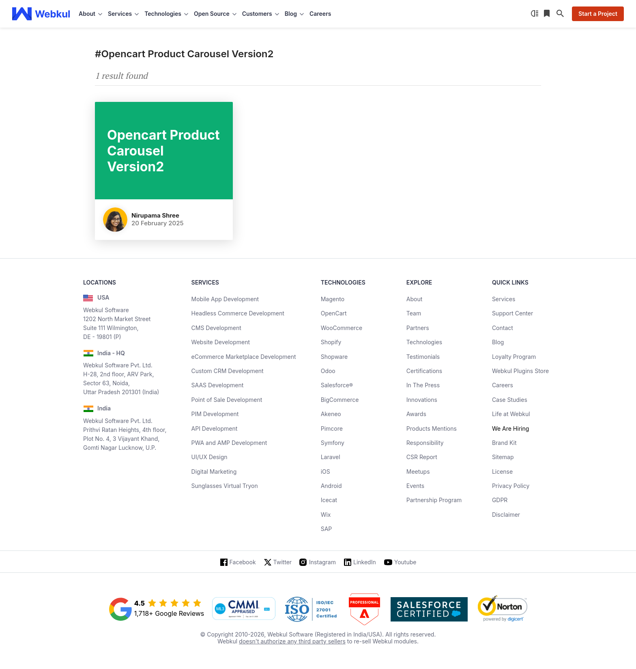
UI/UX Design (209, 456)
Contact (502, 327)
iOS (325, 471)
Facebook (243, 562)
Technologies (424, 342)
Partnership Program (434, 499)
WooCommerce (341, 327)
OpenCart (334, 313)
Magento (332, 299)
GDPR (500, 499)
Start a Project (597, 13)
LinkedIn (364, 562)
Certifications (424, 370)
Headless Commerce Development (237, 313)
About (414, 299)
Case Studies (509, 399)
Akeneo (331, 413)
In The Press (423, 385)
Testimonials (423, 356)
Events (415, 485)
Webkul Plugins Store (520, 370)
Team (413, 313)
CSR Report (421, 456)
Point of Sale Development (226, 399)
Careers (320, 13)
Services (503, 299)
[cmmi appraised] (243, 609)
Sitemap (503, 456)
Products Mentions (431, 428)
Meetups (418, 471)
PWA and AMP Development (229, 442)
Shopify (331, 342)
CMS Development (216, 327)
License (502, 471)
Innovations (421, 399)
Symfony (332, 442)
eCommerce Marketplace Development (243, 356)
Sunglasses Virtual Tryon (224, 485)
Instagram (322, 562)
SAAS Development (217, 385)
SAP (326, 528)
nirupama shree (155, 215)
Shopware (334, 356)
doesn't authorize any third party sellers (292, 641)
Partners (417, 327)
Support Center (512, 313)
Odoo (328, 370)
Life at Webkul (511, 413)
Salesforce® (337, 385)
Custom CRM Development (227, 370)
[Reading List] (547, 14)
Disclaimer (506, 514)
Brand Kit (504, 442)
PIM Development (215, 413)
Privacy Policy (511, 485)
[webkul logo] (41, 13)
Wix (326, 514)
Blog (498, 342)
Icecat (329, 499)
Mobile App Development (225, 299)
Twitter (282, 562)
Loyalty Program (514, 356)
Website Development (220, 342)
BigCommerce (340, 399)
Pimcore (332, 428)
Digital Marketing (214, 471)
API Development (214, 428)
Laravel (330, 456)
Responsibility (425, 442)
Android (331, 485)
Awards (416, 413)
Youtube (405, 562)
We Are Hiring (510, 428)
